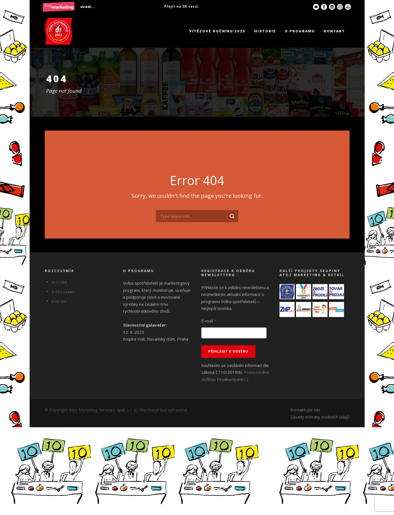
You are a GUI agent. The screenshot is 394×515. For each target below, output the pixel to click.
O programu (300, 31)
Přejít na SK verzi (181, 6)
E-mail (208, 321)
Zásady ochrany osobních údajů (320, 417)
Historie (265, 31)
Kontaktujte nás (305, 409)
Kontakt (334, 31)
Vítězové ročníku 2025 (217, 31)
